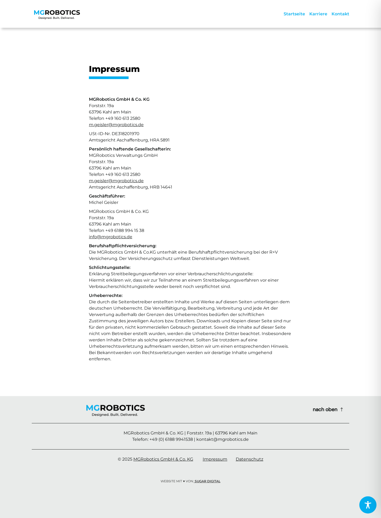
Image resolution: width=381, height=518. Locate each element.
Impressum (215, 459)
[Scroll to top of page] (328, 409)
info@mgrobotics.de (110, 236)
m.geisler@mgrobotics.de (116, 124)
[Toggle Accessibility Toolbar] (368, 505)
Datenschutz (249, 459)
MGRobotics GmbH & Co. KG (163, 459)
